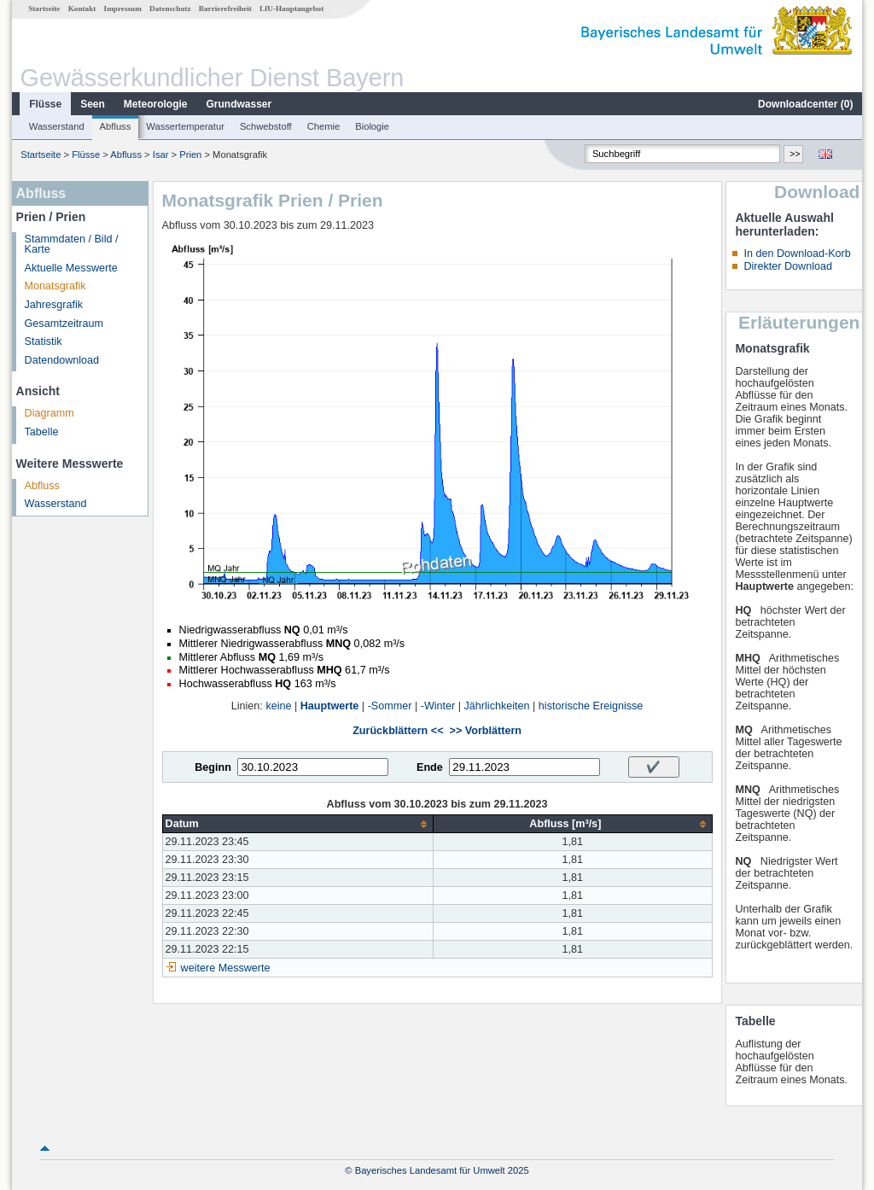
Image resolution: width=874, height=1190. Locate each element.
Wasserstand (56, 126)
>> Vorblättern (485, 731)
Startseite (44, 8)
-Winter (438, 706)
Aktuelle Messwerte (71, 268)
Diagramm (49, 413)
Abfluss (115, 126)
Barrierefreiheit (225, 8)
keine (278, 706)
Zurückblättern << (398, 731)
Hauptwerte (329, 706)
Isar (161, 154)
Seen (92, 104)
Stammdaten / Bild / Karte (72, 244)
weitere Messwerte (226, 968)
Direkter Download (787, 266)
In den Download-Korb (796, 254)
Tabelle (42, 432)
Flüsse (45, 104)
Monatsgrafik (55, 286)
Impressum (123, 8)
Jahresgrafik (54, 305)
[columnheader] (298, 824)
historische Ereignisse (591, 706)
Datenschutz (170, 8)
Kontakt (82, 8)
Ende (430, 767)
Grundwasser (239, 104)
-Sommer (390, 706)
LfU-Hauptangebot (291, 8)
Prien (190, 154)
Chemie (324, 126)
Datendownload (62, 360)
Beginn (213, 767)
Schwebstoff (266, 126)
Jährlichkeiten (497, 706)
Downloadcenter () (805, 104)
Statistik (43, 341)
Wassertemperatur (185, 126)
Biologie (372, 126)
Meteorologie (156, 104)
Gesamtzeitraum (64, 324)
